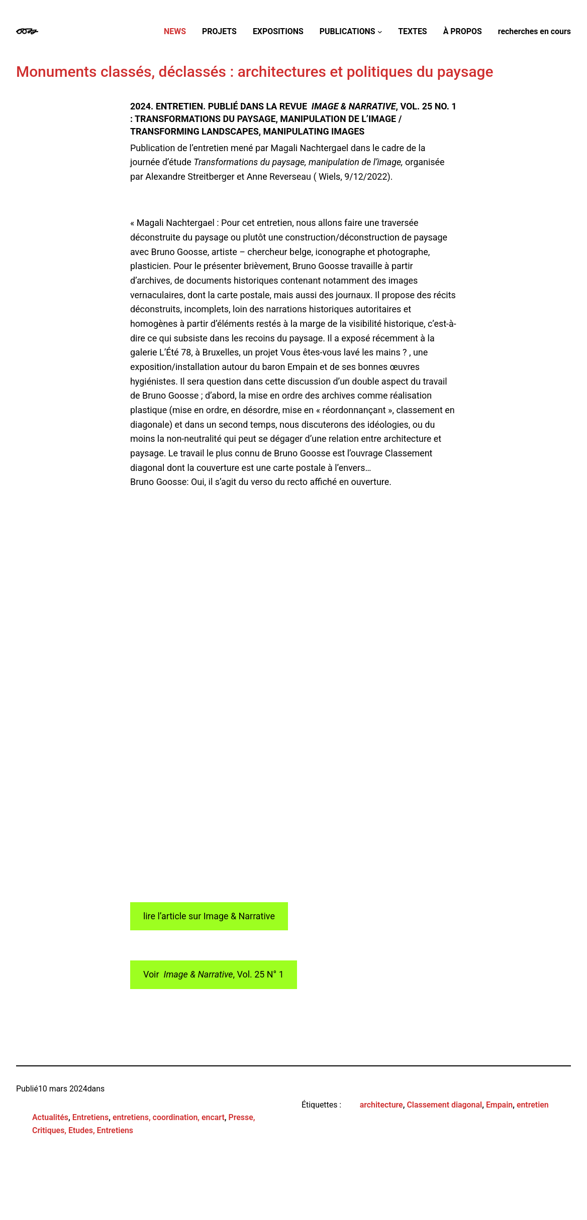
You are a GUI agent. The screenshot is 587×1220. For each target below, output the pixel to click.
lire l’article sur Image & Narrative (209, 916)
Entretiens (90, 1117)
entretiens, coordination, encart (169, 1117)
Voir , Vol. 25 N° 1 (213, 974)
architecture (381, 1105)
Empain (499, 1105)
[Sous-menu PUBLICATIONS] (379, 31)
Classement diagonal (444, 1105)
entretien (533, 1105)
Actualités (50, 1117)
